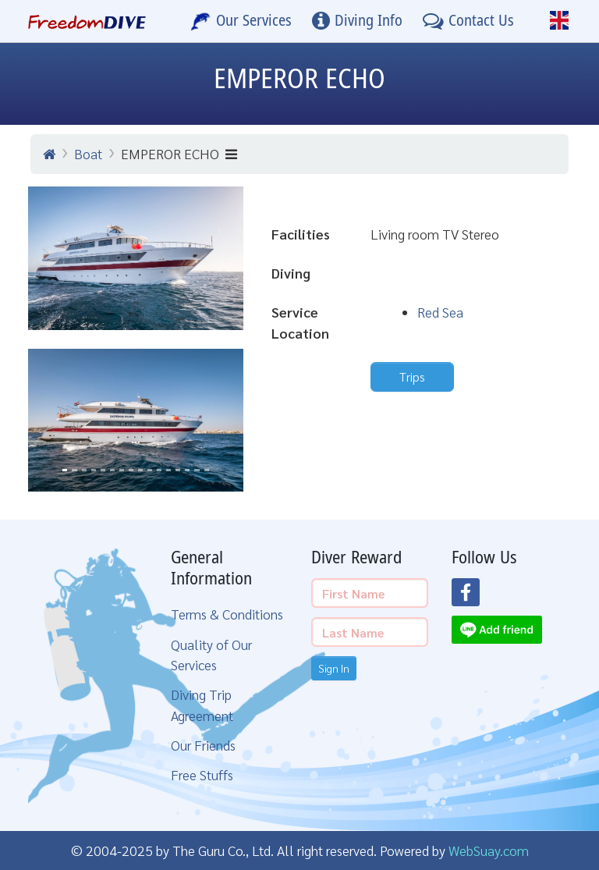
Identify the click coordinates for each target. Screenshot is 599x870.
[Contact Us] (468, 21)
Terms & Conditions (227, 614)
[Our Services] (241, 21)
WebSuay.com (488, 850)
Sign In (333, 668)
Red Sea (440, 312)
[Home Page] (87, 21)
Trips (412, 376)
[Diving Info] (357, 21)
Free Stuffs (202, 774)
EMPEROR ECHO (179, 153)
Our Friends (203, 745)
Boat (88, 153)
